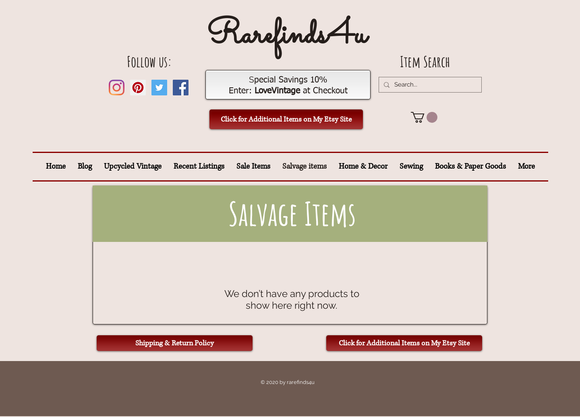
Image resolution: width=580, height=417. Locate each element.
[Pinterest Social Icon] (138, 87)
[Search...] (429, 84)
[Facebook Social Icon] (180, 87)
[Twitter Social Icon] (159, 87)
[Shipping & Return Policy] (175, 343)
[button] (424, 117)
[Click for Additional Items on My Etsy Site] (286, 119)
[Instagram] (116, 87)
